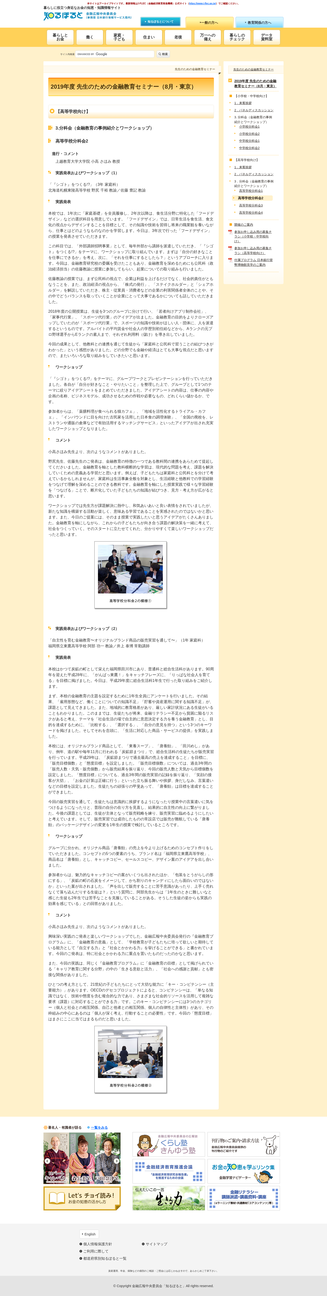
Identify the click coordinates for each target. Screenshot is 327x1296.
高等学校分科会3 (251, 205)
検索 (165, 54)
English (90, 1234)
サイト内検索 (67, 54)
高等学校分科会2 (250, 198)
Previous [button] (47, 1161)
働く (90, 37)
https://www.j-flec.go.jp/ (202, 3)
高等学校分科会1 (251, 191)
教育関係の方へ (259, 23)
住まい (149, 37)
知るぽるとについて (161, 21)
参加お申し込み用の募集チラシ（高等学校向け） (253, 250)
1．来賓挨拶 (243, 103)
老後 (178, 37)
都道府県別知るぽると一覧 (105, 1258)
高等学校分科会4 (251, 212)
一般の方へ (209, 23)
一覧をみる (99, 1127)
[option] (56, 1158)
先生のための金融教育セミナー (253, 69)
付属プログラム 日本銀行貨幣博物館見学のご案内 (253, 262)
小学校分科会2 (249, 134)
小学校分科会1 (249, 126)
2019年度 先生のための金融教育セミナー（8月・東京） (255, 83)
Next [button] (116, 1161)
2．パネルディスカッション (253, 110)
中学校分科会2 (249, 148)
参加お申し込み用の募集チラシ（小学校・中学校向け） (253, 236)
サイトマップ (156, 1244)
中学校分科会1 (249, 141)
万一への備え (207, 37)
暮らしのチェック (237, 37)
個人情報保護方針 (97, 1244)
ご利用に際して (96, 1251)
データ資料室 (266, 37)
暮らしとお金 (60, 37)
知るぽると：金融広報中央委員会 (87, 16)
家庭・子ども (119, 37)
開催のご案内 (243, 224)
